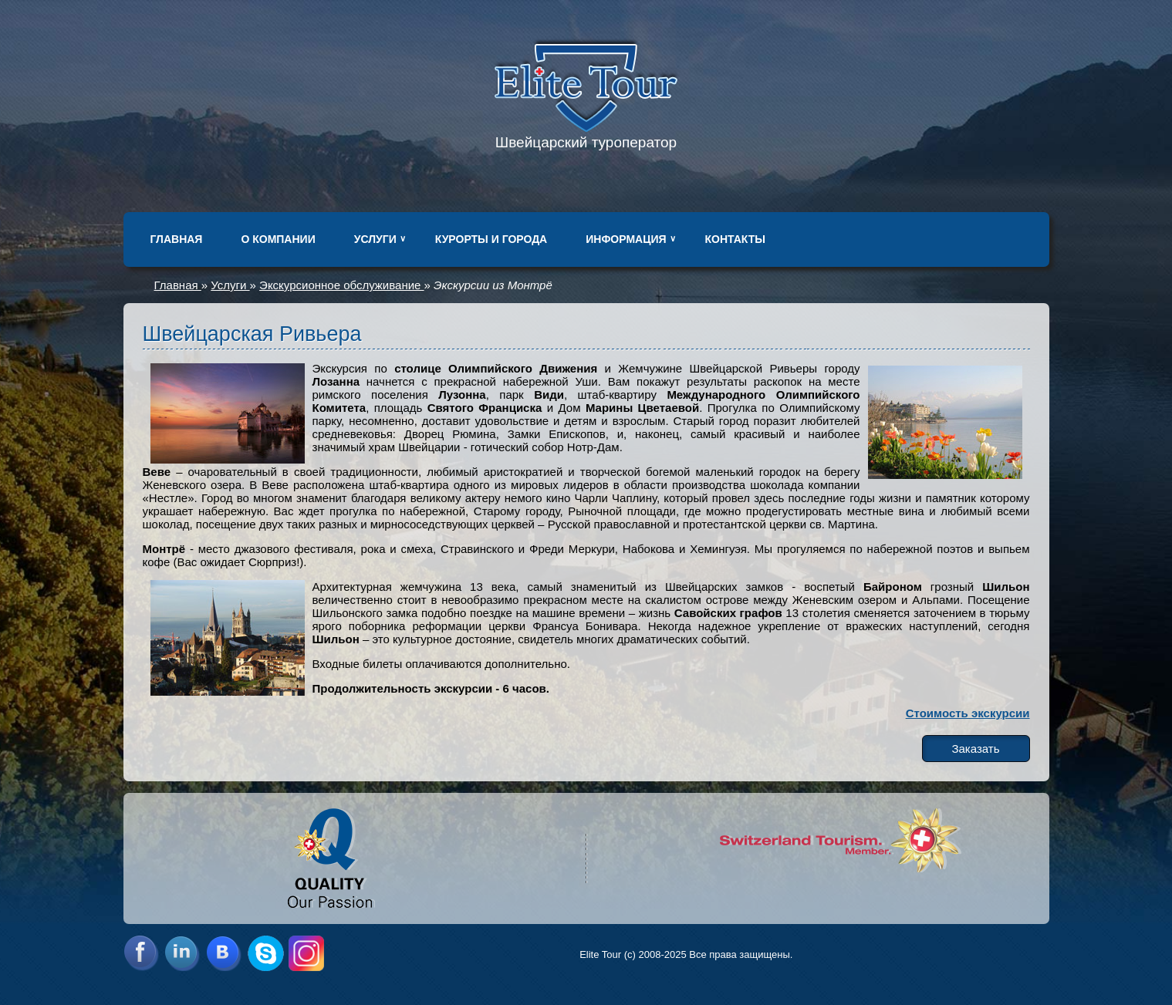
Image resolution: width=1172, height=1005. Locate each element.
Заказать (975, 748)
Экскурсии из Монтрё (493, 285)
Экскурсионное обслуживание (341, 285)
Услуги (375, 239)
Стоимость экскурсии (968, 713)
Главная (176, 239)
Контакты (735, 239)
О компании (278, 239)
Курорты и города (491, 239)
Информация (626, 239)
